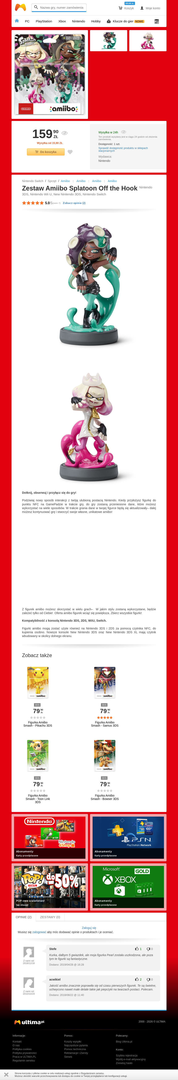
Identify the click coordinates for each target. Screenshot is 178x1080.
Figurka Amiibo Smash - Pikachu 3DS (38, 724)
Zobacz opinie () (74, 202)
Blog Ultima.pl (124, 1041)
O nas (16, 1045)
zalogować (39, 932)
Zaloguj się (89, 928)
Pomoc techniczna (75, 1049)
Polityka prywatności (25, 1053)
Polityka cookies (22, 1049)
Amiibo (65, 181)
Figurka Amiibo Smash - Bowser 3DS (105, 797)
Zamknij (6, 1075)
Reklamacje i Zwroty (76, 1053)
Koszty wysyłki (72, 1041)
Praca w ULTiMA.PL (24, 1056)
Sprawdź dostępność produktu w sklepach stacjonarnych (123, 150)
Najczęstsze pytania (76, 1045)
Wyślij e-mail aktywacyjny (131, 1059)
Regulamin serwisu (24, 1060)
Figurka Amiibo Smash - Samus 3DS (105, 724)
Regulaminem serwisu (92, 1073)
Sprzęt (52, 181)
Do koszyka (45, 152)
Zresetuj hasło (124, 1063)
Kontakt (17, 1041)
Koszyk (126, 8)
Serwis (68, 1056)
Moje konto (150, 8)
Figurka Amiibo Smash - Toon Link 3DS (38, 799)
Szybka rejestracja (126, 1055)
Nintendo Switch (32, 181)
